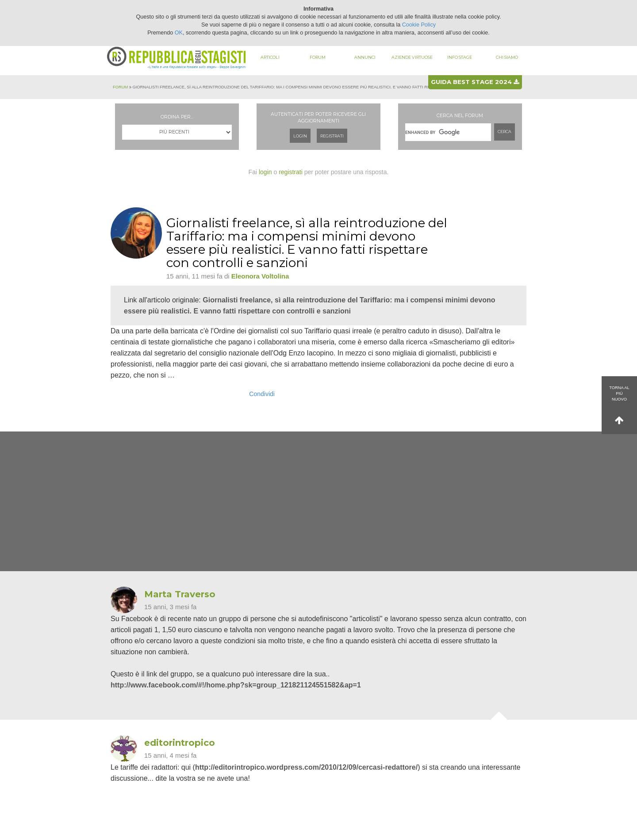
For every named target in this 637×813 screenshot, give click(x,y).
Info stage (459, 57)
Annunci (365, 57)
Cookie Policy (419, 25)
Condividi (262, 393)
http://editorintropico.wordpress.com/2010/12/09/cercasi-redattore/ (306, 767)
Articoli (270, 57)
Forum (318, 57)
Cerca (504, 131)
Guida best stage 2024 (475, 81)
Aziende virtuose (412, 57)
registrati (291, 172)
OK (179, 33)
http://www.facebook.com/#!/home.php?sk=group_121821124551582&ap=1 (236, 685)
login (265, 172)
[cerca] (448, 132)
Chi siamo (507, 57)
